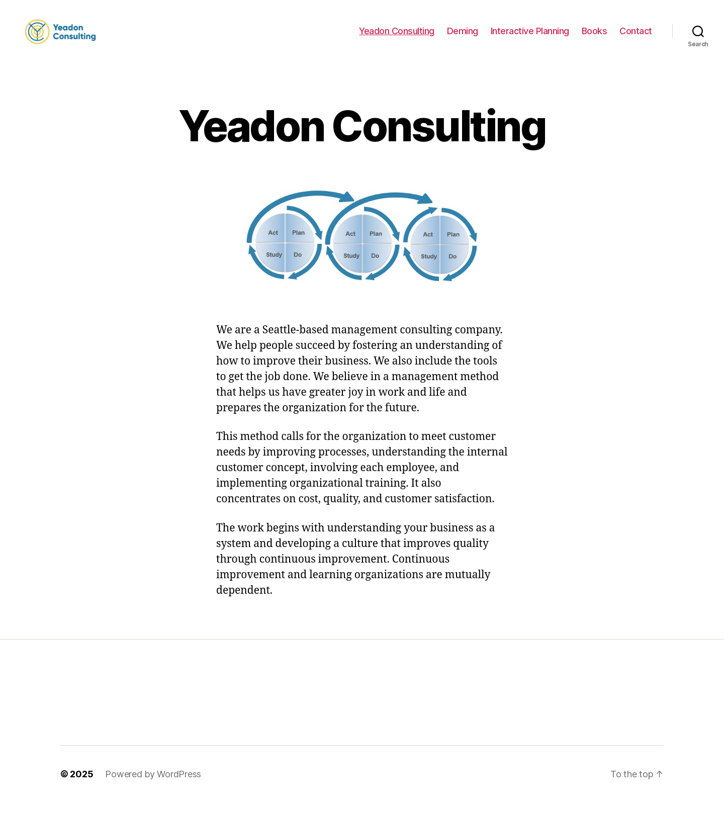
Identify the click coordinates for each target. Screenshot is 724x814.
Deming (462, 36)
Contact (635, 36)
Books (594, 36)
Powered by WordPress (153, 785)
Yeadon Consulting (396, 36)
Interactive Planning (530, 36)
